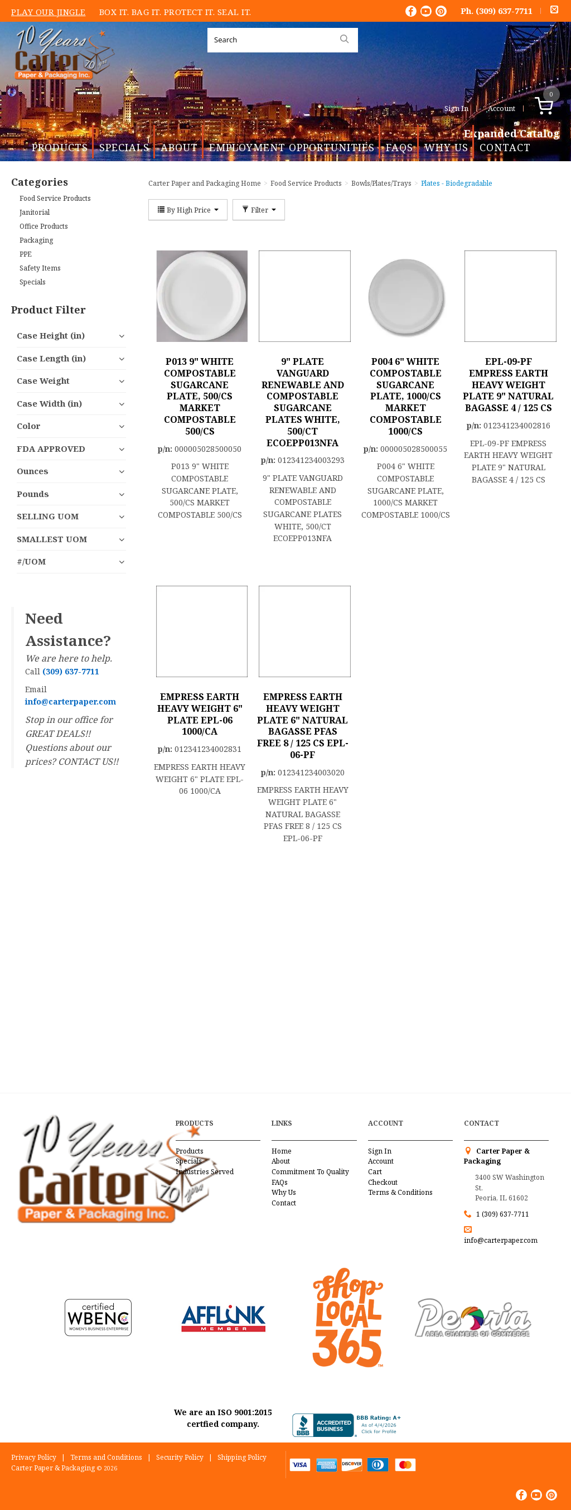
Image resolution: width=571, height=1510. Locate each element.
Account (501, 108)
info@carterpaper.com (501, 1240)
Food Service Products (55, 198)
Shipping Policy (242, 1457)
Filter (258, 209)
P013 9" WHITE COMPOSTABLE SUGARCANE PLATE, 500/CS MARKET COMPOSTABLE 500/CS (200, 396)
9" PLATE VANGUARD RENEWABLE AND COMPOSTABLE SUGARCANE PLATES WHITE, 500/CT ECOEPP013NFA (303, 402)
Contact (505, 147)
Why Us (446, 147)
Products (60, 147)
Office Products (44, 226)
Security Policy (180, 1457)
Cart (375, 1171)
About (179, 147)
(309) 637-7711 (504, 10)
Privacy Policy (33, 1457)
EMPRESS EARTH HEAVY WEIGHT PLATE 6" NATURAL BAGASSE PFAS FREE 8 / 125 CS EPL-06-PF (303, 726)
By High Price (188, 209)
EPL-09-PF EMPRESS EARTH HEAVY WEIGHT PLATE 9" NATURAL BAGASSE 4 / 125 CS (508, 384)
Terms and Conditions (106, 1457)
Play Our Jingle (48, 11)
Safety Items (40, 268)
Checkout (383, 1182)
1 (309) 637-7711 (502, 1214)
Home (282, 1151)
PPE (26, 254)
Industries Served (205, 1171)
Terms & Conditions (400, 1192)
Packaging (36, 240)
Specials (124, 147)
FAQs (399, 147)
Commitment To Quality (310, 1171)
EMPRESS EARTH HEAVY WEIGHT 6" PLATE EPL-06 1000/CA (200, 714)
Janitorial (35, 212)
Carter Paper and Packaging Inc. (62, 88)
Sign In (456, 108)
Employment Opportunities (292, 147)
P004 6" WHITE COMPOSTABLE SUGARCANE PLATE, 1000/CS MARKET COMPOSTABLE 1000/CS (406, 396)
